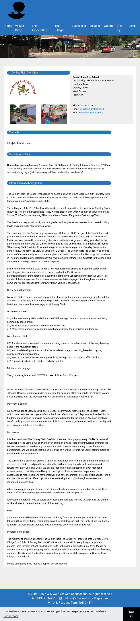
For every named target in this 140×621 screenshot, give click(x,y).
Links (132, 26)
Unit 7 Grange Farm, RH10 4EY (70, 602)
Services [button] (95, 26)
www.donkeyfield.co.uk (91, 112)
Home (8, 26)
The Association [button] (39, 28)
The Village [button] (59, 28)
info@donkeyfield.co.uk (92, 109)
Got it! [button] (131, 614)
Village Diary (19, 28)
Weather (109, 26)
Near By (120, 28)
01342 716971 (44, 598)
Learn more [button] (10, 616)
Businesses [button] (79, 26)
